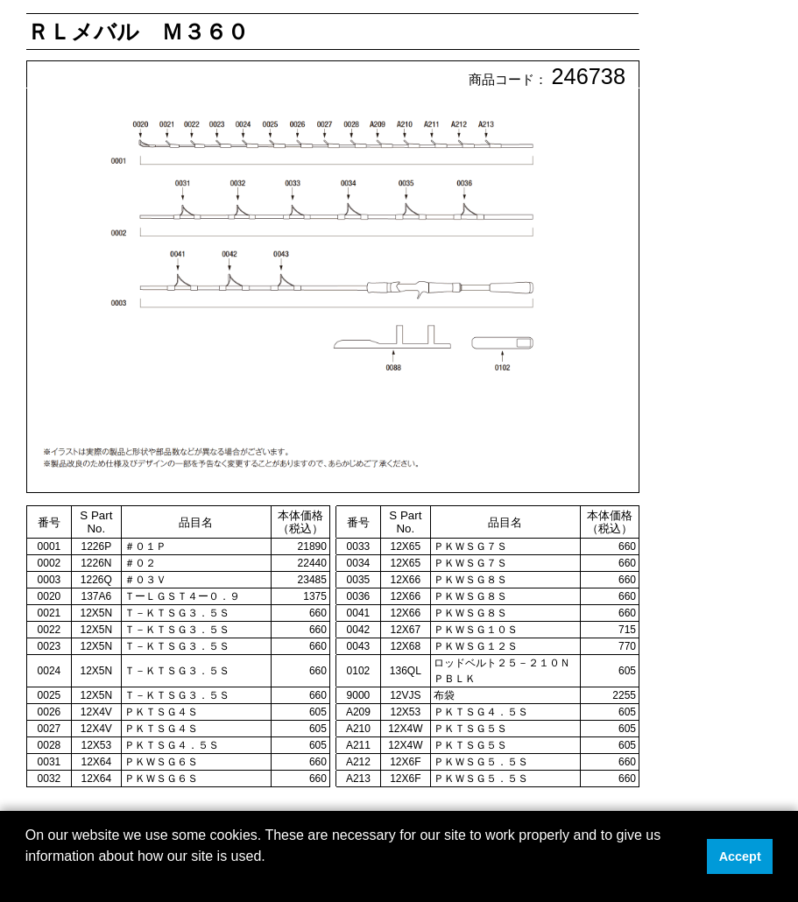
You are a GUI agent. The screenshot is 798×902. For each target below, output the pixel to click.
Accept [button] (740, 856)
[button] (28, 879)
